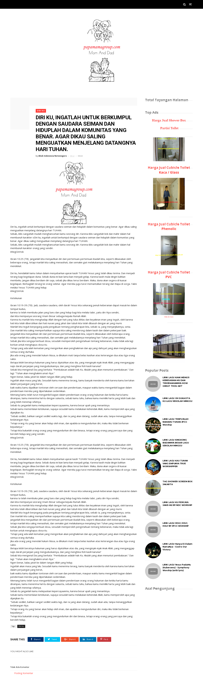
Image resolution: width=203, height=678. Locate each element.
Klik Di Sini (168, 317)
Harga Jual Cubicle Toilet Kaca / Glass (169, 169)
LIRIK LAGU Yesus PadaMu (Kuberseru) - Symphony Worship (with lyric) (177, 567)
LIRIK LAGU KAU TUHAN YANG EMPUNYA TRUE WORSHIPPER (175, 463)
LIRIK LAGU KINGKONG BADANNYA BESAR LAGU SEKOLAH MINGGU (176, 443)
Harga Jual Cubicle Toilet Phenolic (169, 226)
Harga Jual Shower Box (169, 120)
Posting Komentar (23, 673)
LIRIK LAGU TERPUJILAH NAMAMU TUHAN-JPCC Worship (175, 422)
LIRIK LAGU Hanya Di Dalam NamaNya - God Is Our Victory (177, 547)
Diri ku (41, 111)
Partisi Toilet (168, 128)
